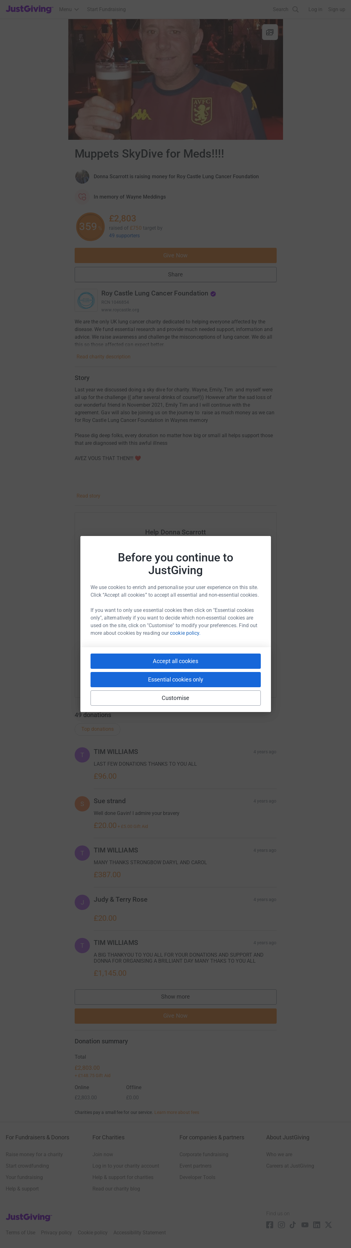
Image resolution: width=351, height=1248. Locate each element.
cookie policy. (185, 633)
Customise (175, 698)
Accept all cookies (175, 661)
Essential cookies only (175, 679)
